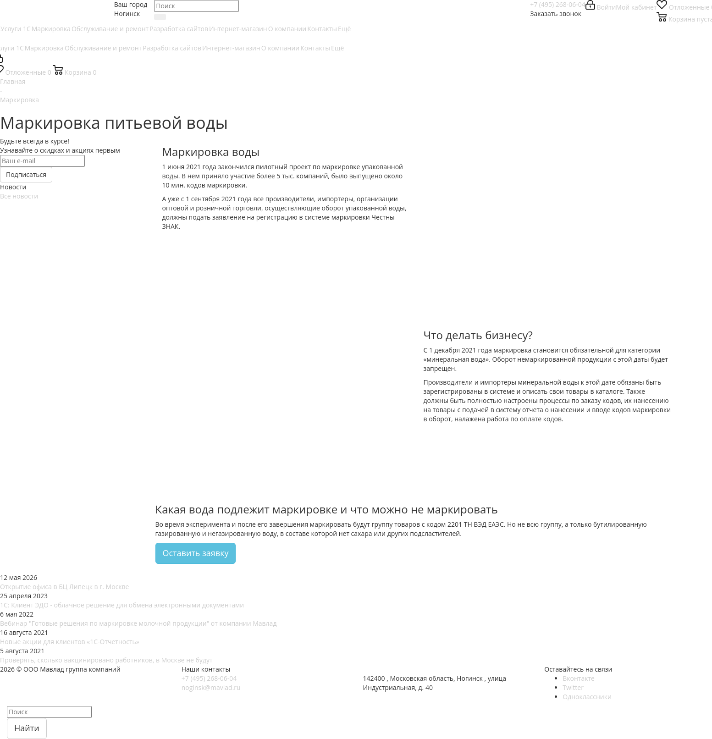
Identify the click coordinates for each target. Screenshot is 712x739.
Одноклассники (587, 696)
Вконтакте (579, 678)
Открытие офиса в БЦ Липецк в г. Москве (64, 586)
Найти (26, 727)
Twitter (573, 687)
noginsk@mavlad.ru (211, 687)
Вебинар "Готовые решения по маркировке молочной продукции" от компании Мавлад (138, 623)
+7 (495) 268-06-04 (557, 4)
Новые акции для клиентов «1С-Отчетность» (69, 641)
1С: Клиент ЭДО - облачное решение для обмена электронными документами (122, 605)
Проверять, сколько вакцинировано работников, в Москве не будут (106, 660)
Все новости (19, 196)
